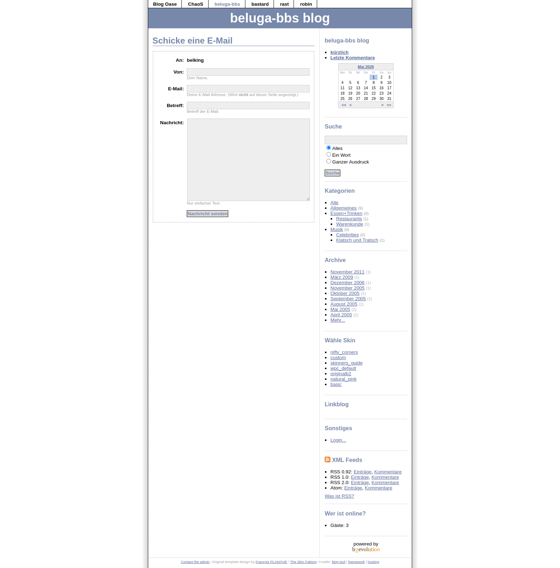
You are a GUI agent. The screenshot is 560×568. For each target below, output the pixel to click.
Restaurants (349, 218)
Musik (336, 229)
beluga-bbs (227, 4)
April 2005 (341, 314)
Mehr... (337, 320)
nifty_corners (344, 352)
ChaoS (196, 4)
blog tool (338, 562)
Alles (337, 148)
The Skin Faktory (303, 562)
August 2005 (343, 304)
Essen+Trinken (346, 213)
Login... (338, 440)
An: (180, 60)
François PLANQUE (271, 562)
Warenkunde (349, 224)
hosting (373, 562)
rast (284, 4)
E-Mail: (176, 88)
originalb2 (340, 373)
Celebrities (347, 234)
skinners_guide (346, 363)
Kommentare (388, 471)
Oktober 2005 (344, 293)
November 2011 (347, 272)
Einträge (362, 471)
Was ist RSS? (339, 496)
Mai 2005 (340, 309)
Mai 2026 (366, 67)
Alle (334, 202)
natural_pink (343, 379)
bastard (260, 4)
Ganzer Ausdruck (350, 162)
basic (335, 384)
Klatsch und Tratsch (357, 240)
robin (306, 4)
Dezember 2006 (347, 282)
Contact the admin (195, 562)
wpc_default (343, 368)
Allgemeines (343, 208)
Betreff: (175, 105)
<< (344, 104)
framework (356, 562)
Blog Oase (164, 4)
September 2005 (348, 298)
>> (389, 104)
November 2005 (347, 288)
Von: (179, 72)
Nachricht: (172, 122)
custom (338, 357)
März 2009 (341, 277)
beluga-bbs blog (280, 18)
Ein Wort (341, 155)
